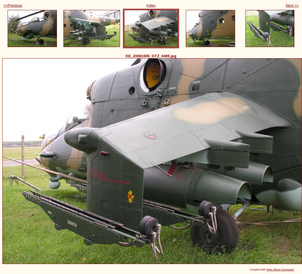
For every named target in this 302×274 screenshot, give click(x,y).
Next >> (292, 5)
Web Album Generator (280, 269)
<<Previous (12, 5)
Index (150, 5)
